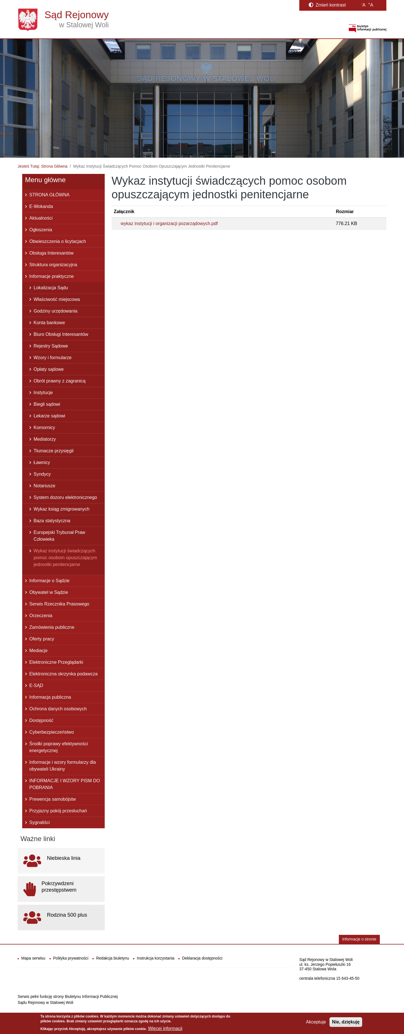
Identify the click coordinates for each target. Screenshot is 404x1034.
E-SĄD (36, 685)
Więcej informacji (165, 1028)
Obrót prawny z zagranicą (59, 380)
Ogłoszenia (40, 229)
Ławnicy (42, 462)
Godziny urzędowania (55, 311)
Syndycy (42, 474)
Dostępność (41, 720)
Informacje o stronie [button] (359, 939)
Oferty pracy (41, 638)
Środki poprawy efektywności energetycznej (58, 747)
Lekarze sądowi (49, 415)
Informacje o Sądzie (49, 580)
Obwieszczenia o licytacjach (57, 241)
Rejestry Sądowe (51, 346)
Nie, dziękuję (346, 1022)
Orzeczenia (40, 615)
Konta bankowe (49, 322)
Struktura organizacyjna (53, 264)
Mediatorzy (45, 439)
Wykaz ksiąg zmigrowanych (61, 509)
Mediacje (38, 650)
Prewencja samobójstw (52, 799)
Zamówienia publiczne (51, 627)
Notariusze (44, 485)
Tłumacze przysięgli (53, 450)
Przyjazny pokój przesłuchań (58, 810)
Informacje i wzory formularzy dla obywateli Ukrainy (62, 765)
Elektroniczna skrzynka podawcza (63, 673)
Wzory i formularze (52, 357)
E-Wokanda (41, 206)
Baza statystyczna (52, 520)
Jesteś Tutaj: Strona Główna (42, 166)
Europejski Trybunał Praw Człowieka (59, 536)
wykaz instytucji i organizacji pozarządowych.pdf (169, 223)
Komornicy (44, 427)
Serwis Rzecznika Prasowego (59, 604)
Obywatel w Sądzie (48, 592)
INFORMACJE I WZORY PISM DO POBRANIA (64, 784)
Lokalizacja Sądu (51, 287)
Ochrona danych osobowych (58, 708)
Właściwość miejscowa (57, 299)
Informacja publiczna (50, 697)
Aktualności (41, 218)
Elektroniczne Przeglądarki (56, 662)
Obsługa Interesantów (51, 253)
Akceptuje (316, 1022)
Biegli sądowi (47, 404)
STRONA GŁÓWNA (49, 194)
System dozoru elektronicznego (65, 497)
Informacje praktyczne (51, 276)
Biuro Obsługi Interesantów (61, 334)
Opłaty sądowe (49, 369)
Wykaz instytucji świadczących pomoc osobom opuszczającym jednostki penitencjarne (65, 557)
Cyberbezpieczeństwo (51, 732)
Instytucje (43, 392)
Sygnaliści (39, 822)
